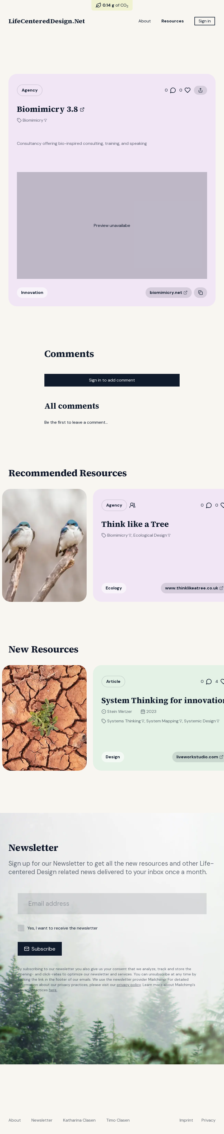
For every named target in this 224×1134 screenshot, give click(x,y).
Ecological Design (158, 535)
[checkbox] (21, 928)
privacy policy (129, 984)
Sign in (205, 21)
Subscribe (39, 948)
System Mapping (171, 721)
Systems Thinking (132, 721)
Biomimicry (35, 120)
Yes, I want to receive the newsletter (62, 928)
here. (53, 990)
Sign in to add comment (112, 380)
